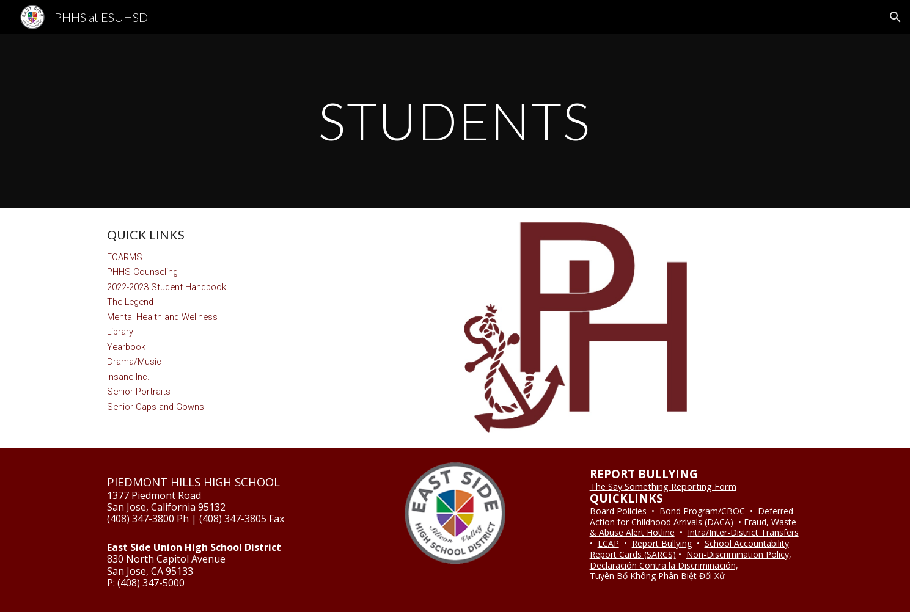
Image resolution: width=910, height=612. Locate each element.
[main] (455, 120)
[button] (895, 17)
